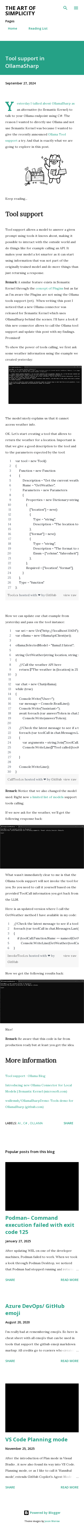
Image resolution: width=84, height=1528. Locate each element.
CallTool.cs (16, 779)
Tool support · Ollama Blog (25, 1076)
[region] (42, 524)
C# (25, 1123)
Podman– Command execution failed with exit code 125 (39, 1224)
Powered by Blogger (42, 1513)
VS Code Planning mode (36, 1439)
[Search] (65, 8)
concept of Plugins (49, 288)
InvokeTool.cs (18, 956)
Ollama (36, 1123)
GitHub (51, 595)
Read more (70, 1280)
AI (19, 1123)
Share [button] (68, 1123)
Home (9, 28)
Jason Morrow (52, 1521)
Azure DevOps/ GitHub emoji (34, 1309)
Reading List (35, 28)
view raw (69, 595)
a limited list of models (47, 797)
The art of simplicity (20, 10)
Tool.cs (13, 595)
